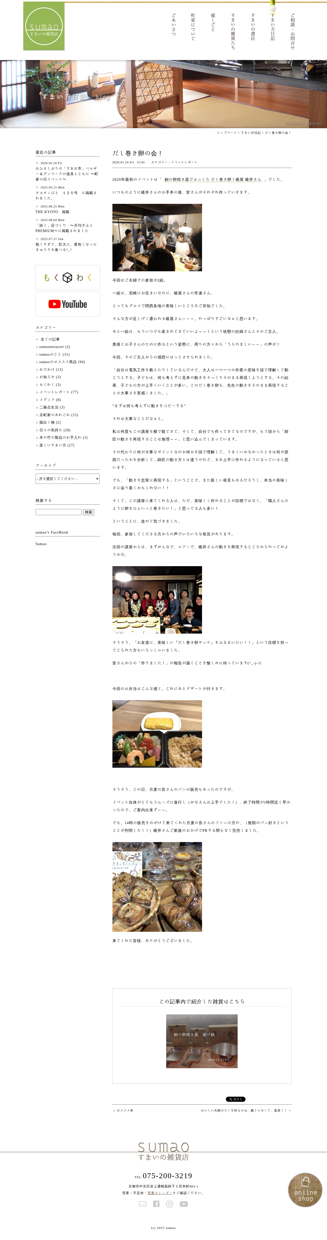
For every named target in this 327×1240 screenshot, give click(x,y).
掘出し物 (47, 429)
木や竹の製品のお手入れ (60, 444)
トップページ (227, 139)
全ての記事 (50, 345)
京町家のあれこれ (54, 421)
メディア (47, 406)
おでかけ (47, 376)
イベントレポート (54, 398)
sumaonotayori (51, 353)
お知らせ (47, 383)
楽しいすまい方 (52, 451)
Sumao (41, 550)
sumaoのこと (50, 361)
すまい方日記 (251, 139)
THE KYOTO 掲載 (53, 218)
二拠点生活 (49, 413)
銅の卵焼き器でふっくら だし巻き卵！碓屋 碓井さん (213, 186)
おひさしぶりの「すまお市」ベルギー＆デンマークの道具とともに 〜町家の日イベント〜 (67, 180)
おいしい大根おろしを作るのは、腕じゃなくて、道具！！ (246, 1116)
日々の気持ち (50, 436)
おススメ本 (122, 1116)
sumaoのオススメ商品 (58, 368)
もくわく (47, 391)
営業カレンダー (160, 1199)
